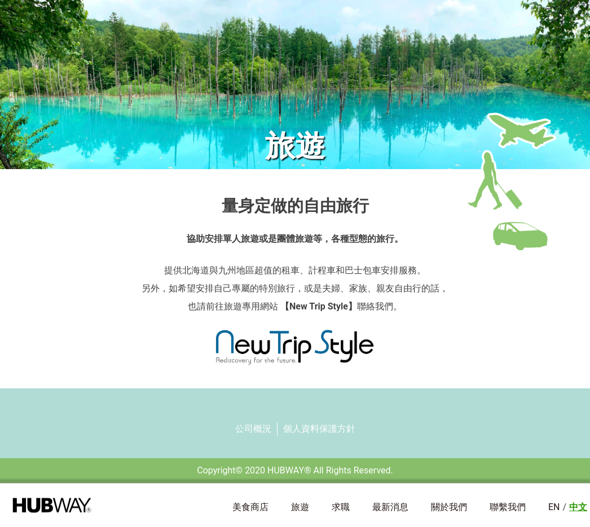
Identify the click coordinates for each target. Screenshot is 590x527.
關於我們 (449, 507)
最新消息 (390, 507)
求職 (341, 507)
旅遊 (300, 507)
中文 (578, 507)
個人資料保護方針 (319, 428)
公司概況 (253, 428)
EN (554, 507)
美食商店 (250, 507)
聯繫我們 (508, 507)
